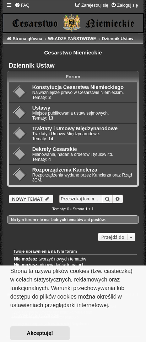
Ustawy (41, 108)
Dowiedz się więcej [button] (35, 315)
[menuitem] (22, 5)
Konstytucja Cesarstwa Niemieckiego (78, 87)
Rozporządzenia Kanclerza (64, 170)
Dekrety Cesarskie (54, 149)
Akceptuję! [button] (40, 333)
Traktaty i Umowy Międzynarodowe (75, 128)
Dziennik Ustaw (32, 65)
